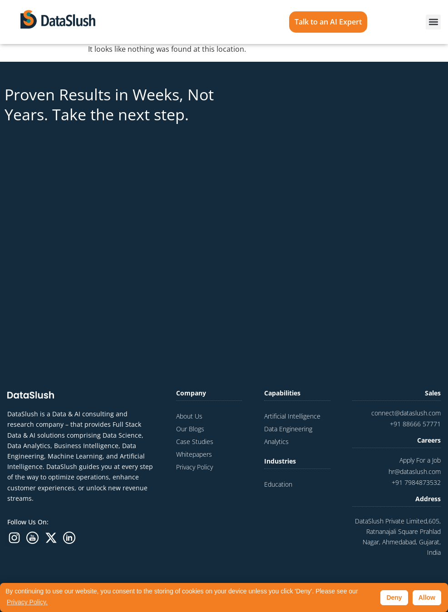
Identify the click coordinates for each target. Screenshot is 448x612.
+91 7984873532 (416, 482)
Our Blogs (190, 428)
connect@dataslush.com (406, 413)
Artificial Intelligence (292, 416)
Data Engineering (288, 428)
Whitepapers (194, 454)
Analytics (276, 441)
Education (278, 484)
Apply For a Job (420, 460)
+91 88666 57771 (415, 424)
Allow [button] (426, 597)
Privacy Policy (194, 467)
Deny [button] (394, 597)
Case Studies (194, 441)
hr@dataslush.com (415, 471)
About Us (189, 416)
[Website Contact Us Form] (335, 227)
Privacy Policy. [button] (27, 602)
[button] (433, 22)
